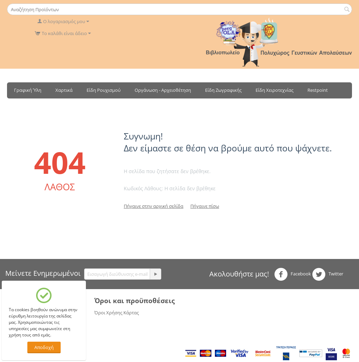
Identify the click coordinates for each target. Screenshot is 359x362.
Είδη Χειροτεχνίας (274, 90)
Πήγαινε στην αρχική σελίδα (153, 206)
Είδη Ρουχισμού (104, 90)
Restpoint (317, 90)
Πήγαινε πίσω (204, 206)
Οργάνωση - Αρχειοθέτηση (163, 90)
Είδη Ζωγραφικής (223, 90)
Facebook (292, 274)
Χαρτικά (64, 90)
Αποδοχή (44, 347)
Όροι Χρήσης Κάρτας (116, 312)
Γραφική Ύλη (27, 90)
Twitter (327, 274)
